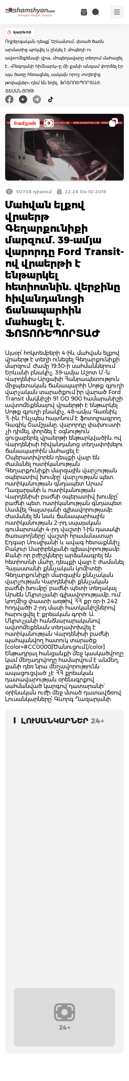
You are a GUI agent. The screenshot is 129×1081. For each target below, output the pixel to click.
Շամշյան (25, 123)
